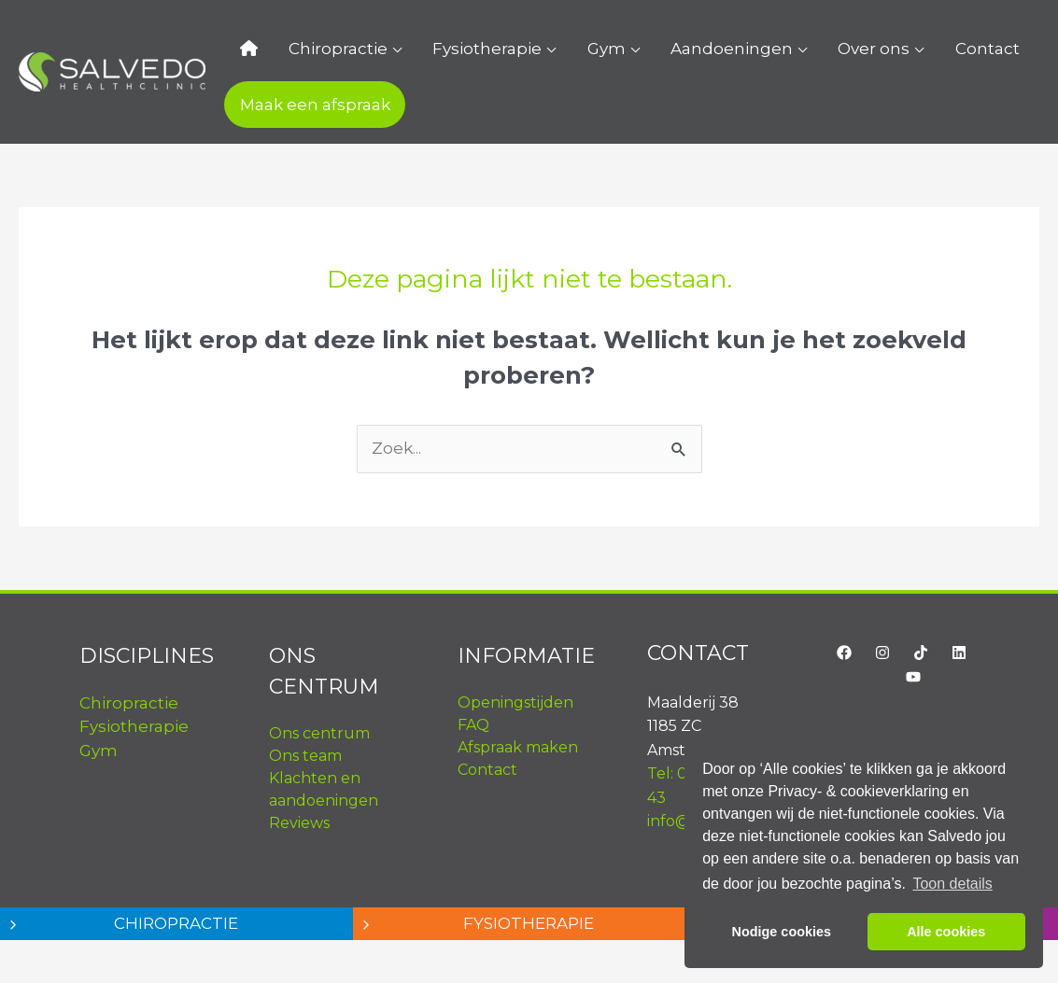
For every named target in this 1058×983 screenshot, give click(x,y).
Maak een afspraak (308, 104)
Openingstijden (515, 702)
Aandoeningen (675, 48)
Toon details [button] (952, 884)
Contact (906, 48)
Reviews (299, 823)
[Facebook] (844, 652)
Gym (562, 48)
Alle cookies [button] (946, 931)
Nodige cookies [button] (781, 931)
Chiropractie (319, 48)
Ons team (305, 756)
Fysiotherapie (456, 48)
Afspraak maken (518, 747)
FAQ (473, 725)
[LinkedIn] (959, 652)
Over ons (805, 48)
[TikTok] (920, 652)
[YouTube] (913, 676)
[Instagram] (882, 652)
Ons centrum (319, 733)
